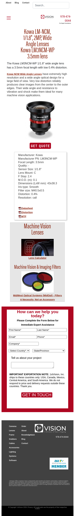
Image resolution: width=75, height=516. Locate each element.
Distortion (25, 212)
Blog (17, 3)
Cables (12, 443)
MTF (22, 216)
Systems (12, 456)
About (8, 3)
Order (23, 426)
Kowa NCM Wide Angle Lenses (24, 74)
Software (13, 460)
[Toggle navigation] (6, 17)
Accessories (14, 448)
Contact (25, 3)
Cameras (13, 426)
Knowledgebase (28, 435)
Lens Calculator (37, 258)
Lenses (12, 430)
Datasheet (25, 208)
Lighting (12, 452)
